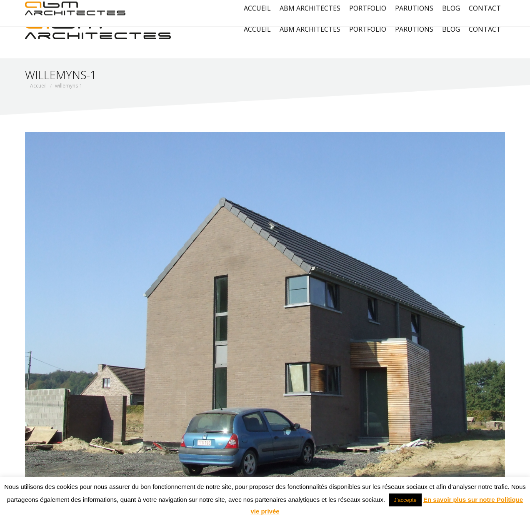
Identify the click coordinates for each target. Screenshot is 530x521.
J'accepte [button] (405, 500)
